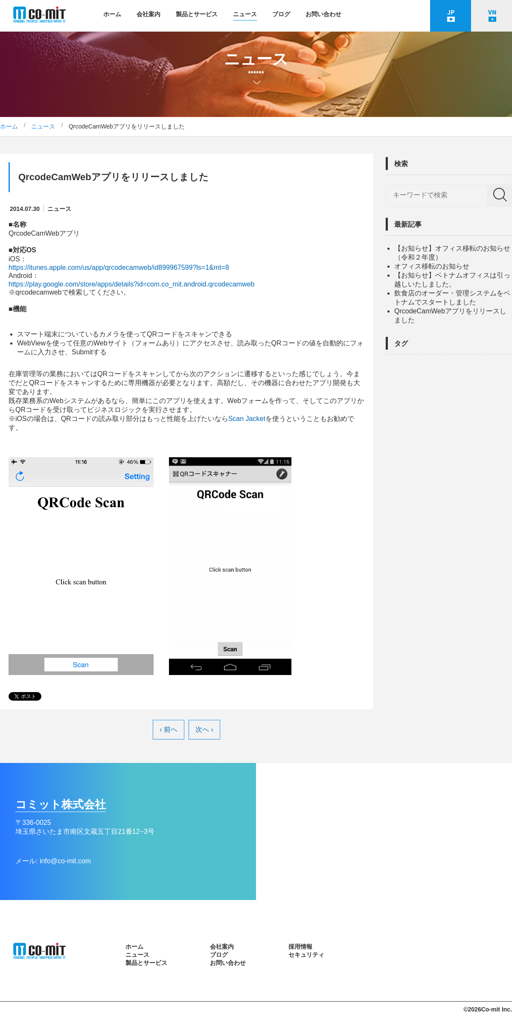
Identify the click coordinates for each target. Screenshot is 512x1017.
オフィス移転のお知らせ (431, 266)
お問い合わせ (323, 14)
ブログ (281, 14)
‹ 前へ (168, 729)
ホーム (112, 14)
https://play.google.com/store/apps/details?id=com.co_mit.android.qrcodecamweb (131, 284)
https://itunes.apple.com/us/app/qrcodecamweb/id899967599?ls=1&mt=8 (119, 267)
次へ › (204, 729)
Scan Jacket (246, 418)
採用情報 (300, 946)
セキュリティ (306, 954)
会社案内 (148, 14)
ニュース (245, 14)
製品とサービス (197, 14)
